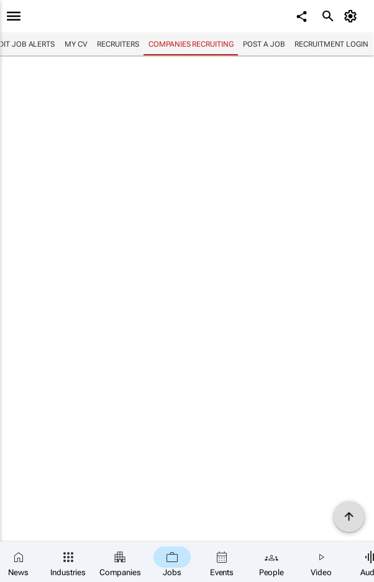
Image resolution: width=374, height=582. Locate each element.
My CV (76, 44)
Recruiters (118, 44)
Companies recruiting (190, 44)
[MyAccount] (352, 16)
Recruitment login (331, 44)
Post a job (264, 44)
